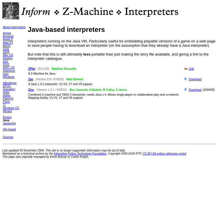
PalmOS (8, 98)
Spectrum (9, 70)
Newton (8, 58)
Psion (6, 101)
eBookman (10, 83)
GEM (6, 52)
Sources (8, 137)
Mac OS (8, 55)
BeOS (7, 45)
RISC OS (9, 67)
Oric (5, 61)
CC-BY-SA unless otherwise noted (164, 153)
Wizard (7, 111)
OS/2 (6, 64)
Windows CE (11, 108)
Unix (6, 73)
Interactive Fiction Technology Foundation (80, 153)
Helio (6, 92)
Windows (9, 77)
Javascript (9, 123)
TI (4, 104)
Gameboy (9, 89)
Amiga (7, 33)
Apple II (8, 39)
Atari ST (8, 42)
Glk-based (9, 129)
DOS (6, 48)
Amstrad (8, 36)
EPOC (7, 86)
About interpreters (14, 27)
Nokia (6, 95)
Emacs (7, 117)
